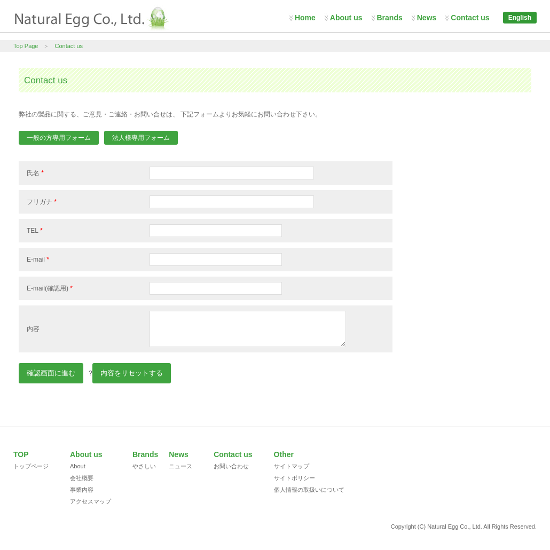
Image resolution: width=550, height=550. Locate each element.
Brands (390, 17)
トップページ (31, 466)
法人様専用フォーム (141, 138)
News (427, 17)
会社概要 (81, 478)
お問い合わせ (231, 466)
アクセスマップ (90, 501)
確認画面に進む (51, 373)
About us (346, 17)
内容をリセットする (131, 373)
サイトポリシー (294, 478)
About (77, 466)
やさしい (144, 466)
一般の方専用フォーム (59, 138)
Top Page (25, 46)
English (519, 17)
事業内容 (81, 489)
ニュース (180, 466)
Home (305, 17)
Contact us (470, 17)
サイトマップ (291, 466)
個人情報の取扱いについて (309, 489)
